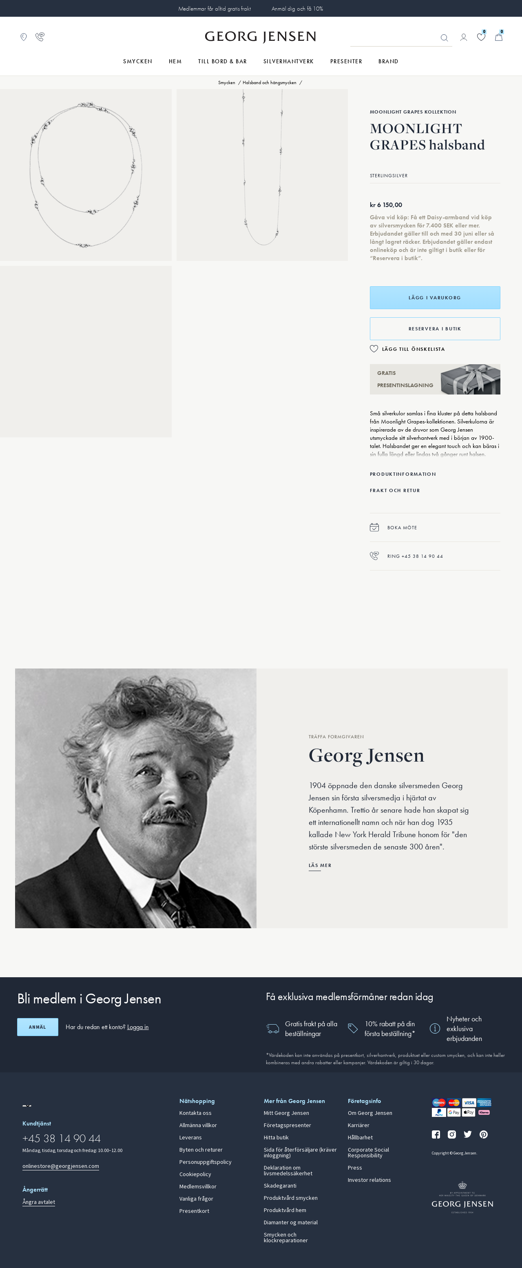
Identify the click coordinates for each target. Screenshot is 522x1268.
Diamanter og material (291, 1223)
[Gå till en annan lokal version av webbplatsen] (26, 1106)
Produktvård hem (285, 1210)
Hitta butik (276, 1138)
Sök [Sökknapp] (444, 38)
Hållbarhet (360, 1138)
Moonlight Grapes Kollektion (413, 112)
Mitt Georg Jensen (286, 1113)
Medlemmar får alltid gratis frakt (214, 8)
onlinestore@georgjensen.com (60, 1166)
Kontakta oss (195, 1113)
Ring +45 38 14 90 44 (406, 556)
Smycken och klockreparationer (286, 1237)
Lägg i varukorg (435, 297)
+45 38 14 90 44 (61, 1138)
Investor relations (369, 1180)
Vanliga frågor (196, 1199)
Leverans (190, 1138)
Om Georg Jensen (370, 1113)
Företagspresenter (287, 1125)
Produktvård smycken (291, 1198)
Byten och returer (201, 1150)
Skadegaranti (280, 1186)
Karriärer (358, 1125)
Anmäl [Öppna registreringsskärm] (37, 1027)
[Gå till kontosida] (464, 37)
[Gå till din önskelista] (481, 37)
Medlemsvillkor (198, 1187)
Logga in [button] (138, 1027)
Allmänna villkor (198, 1125)
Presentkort (194, 1211)
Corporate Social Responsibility (368, 1153)
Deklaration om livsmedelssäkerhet (288, 1171)
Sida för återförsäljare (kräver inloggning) (300, 1153)
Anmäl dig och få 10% (297, 8)
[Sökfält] (401, 38)
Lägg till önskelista (413, 349)
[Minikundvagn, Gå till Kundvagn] (499, 37)
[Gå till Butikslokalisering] (23, 37)
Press (355, 1168)
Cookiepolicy (195, 1174)
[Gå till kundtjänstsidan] (39, 37)
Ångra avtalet (38, 1202)
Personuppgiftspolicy (205, 1162)
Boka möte (393, 527)
